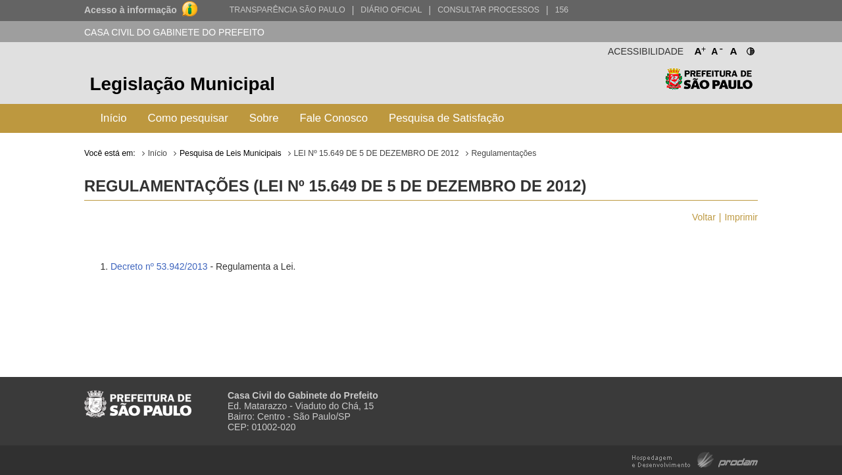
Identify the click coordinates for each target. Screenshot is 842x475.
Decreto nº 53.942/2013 (159, 266)
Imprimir (741, 217)
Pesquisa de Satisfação (446, 118)
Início (113, 118)
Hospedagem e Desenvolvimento (695, 459)
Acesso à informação (130, 10)
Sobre (264, 118)
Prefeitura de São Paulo (709, 86)
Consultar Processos (488, 9)
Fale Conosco (334, 118)
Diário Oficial (391, 9)
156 (561, 9)
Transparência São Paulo (287, 9)
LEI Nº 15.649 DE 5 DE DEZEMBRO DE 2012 (376, 153)
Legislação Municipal (182, 84)
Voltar (704, 217)
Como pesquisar (188, 118)
